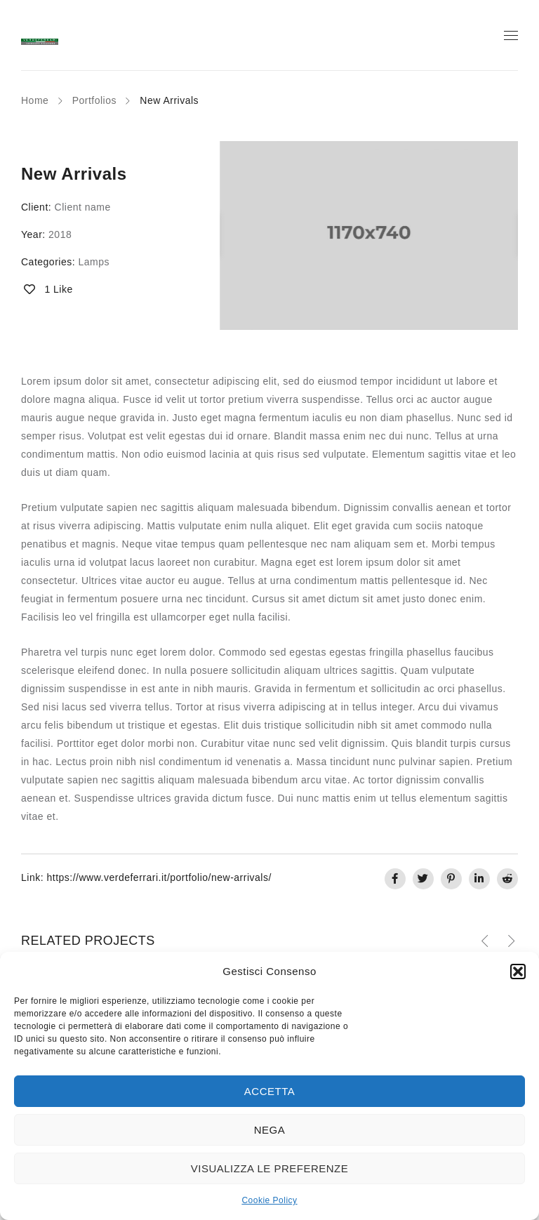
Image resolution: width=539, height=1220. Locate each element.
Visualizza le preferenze (270, 1168)
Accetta (269, 1091)
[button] (518, 971)
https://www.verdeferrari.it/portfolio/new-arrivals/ (158, 877)
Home (34, 100)
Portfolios (94, 100)
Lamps (93, 261)
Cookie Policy (269, 1200)
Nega (270, 1130)
